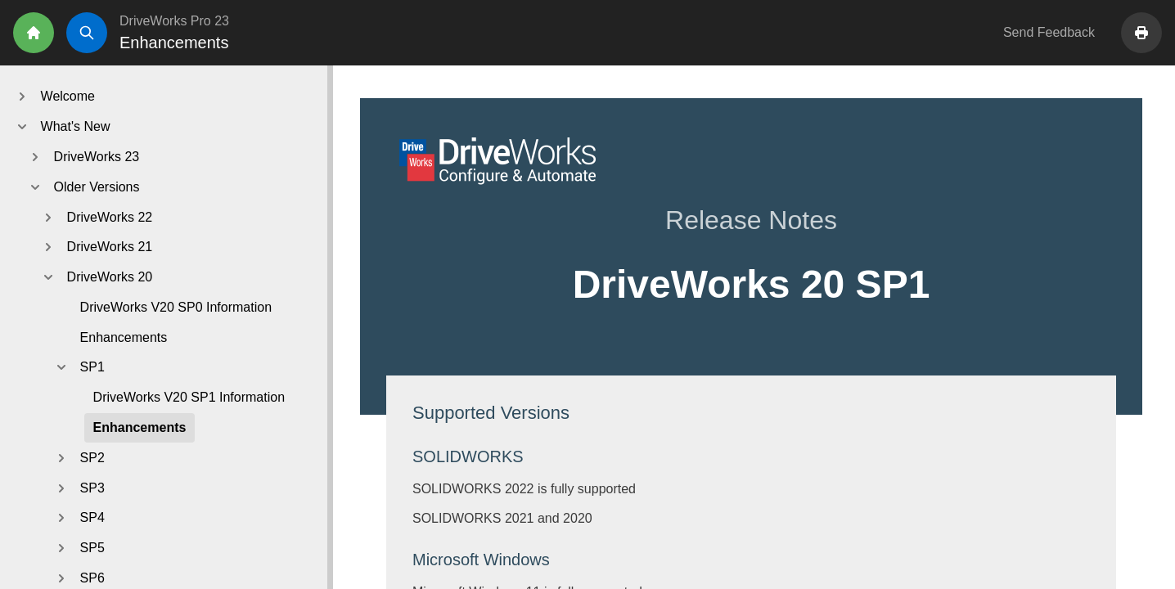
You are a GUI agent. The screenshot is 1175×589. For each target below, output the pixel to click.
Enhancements (124, 337)
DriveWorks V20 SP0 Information (176, 307)
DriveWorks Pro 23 (174, 21)
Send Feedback (1049, 32)
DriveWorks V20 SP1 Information (189, 397)
